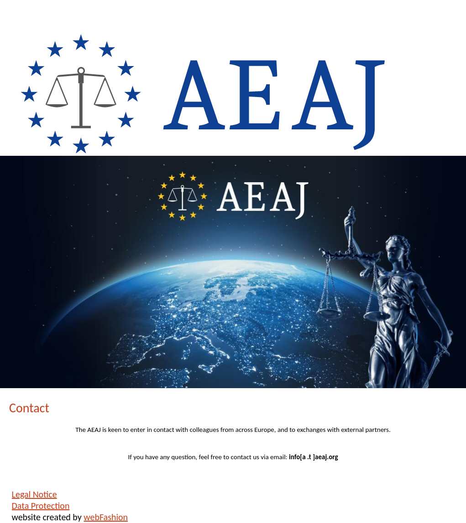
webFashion (106, 517)
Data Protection (41, 505)
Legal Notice (34, 494)
